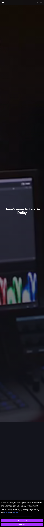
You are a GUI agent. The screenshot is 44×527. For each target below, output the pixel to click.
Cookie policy (7, 512)
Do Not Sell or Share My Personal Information (22, 516)
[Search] (38, 2)
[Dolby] (3, 3)
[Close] (41, 502)
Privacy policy (15, 512)
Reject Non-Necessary (22, 520)
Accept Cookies (22, 524)
